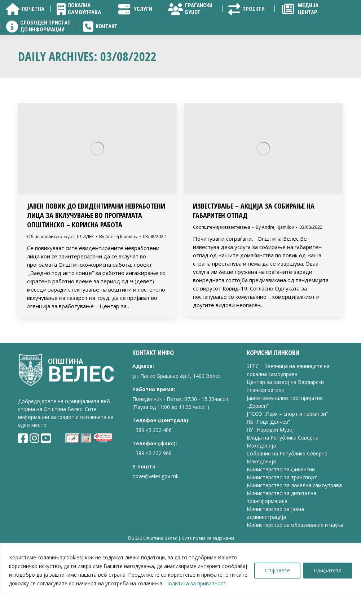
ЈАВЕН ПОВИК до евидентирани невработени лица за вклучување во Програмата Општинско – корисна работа (96, 256)
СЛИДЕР (85, 278)
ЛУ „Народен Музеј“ (271, 470)
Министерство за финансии (281, 510)
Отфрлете (277, 570)
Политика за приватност (195, 583)
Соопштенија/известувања (221, 268)
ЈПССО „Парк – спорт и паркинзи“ (287, 454)
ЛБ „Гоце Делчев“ (268, 462)
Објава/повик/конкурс (51, 278)
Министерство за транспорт (282, 518)
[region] (180, 568)
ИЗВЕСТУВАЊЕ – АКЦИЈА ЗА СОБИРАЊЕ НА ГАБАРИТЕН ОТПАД (253, 251)
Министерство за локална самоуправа (294, 526)
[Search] (325, 25)
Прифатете (328, 570)
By (118, 278)
